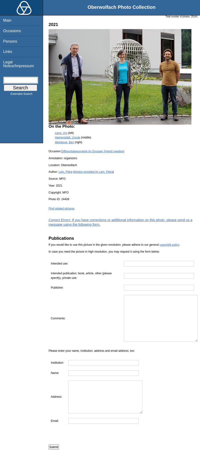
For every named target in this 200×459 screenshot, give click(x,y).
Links (7, 52)
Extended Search (21, 94)
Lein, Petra (65, 171)
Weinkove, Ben (64, 142)
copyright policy (169, 244)
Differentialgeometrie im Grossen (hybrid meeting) (92, 151)
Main (7, 20)
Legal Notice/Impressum (18, 64)
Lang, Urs (61, 133)
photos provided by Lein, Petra (93, 171)
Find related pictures (62, 208)
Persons (10, 41)
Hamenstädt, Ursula (67, 137)
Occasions (12, 31)
